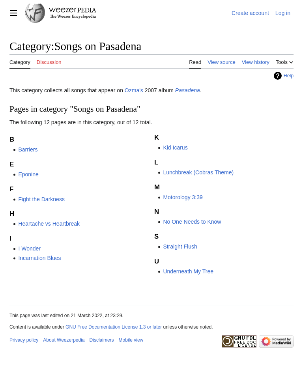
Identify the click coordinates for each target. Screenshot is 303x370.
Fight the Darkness (41, 199)
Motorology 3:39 (182, 197)
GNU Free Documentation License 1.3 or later (113, 327)
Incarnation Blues (39, 258)
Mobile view (131, 340)
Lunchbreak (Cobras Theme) (198, 172)
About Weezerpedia (63, 340)
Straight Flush (180, 246)
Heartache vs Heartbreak (49, 224)
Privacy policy (23, 340)
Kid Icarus (175, 147)
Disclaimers (102, 340)
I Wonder (29, 248)
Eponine (28, 174)
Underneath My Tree (188, 271)
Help (289, 75)
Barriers (27, 149)
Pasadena (187, 90)
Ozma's (134, 90)
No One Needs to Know (192, 222)
